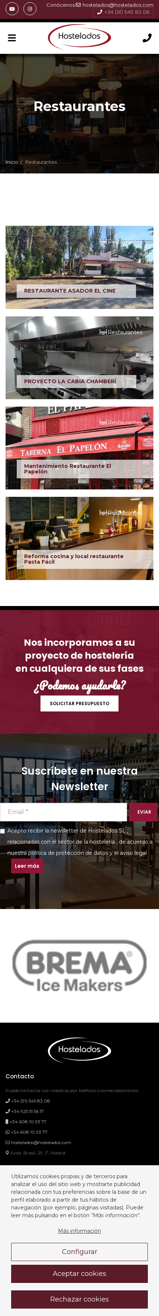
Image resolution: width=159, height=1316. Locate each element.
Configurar (79, 1252)
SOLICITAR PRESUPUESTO (79, 703)
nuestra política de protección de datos (57, 853)
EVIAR (144, 812)
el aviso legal (130, 853)
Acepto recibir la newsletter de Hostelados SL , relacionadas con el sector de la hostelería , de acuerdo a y (76, 850)
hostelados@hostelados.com (114, 4)
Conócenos (60, 4)
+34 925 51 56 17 (25, 1111)
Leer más (27, 866)
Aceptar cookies (79, 1274)
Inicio (12, 162)
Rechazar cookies (79, 1299)
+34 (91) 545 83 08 (123, 12)
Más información (79, 1231)
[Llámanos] (147, 38)
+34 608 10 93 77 (26, 1121)
